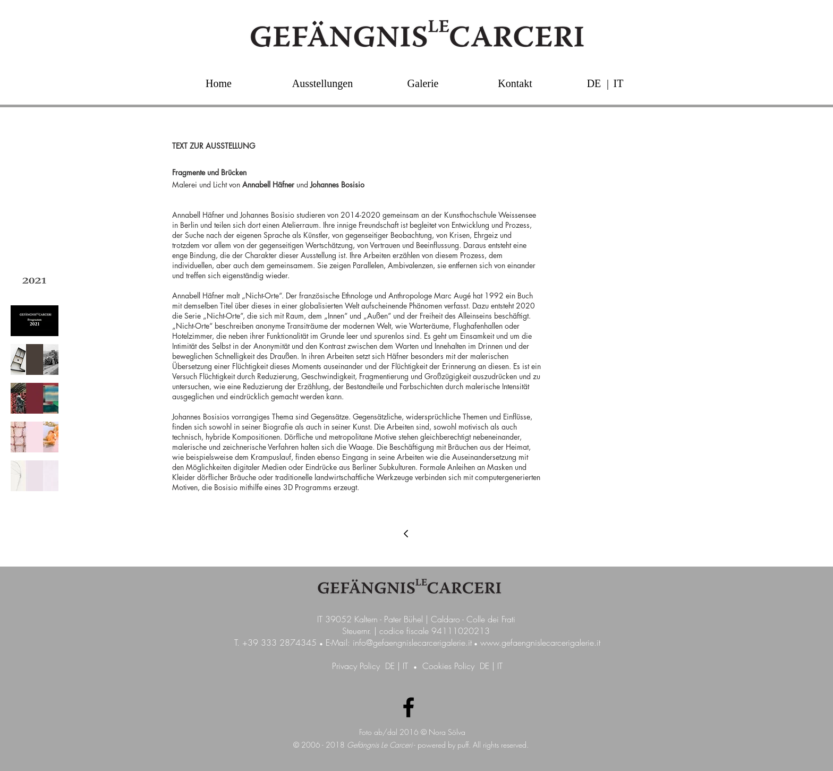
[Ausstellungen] (322, 83)
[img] (34, 282)
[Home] (218, 83)
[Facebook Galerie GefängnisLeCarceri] (408, 707)
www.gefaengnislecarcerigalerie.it (540, 642)
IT (405, 666)
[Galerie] (423, 83)
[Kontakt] (515, 83)
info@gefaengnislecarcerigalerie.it (412, 642)
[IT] (618, 83)
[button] (607, 83)
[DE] (593, 83)
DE (390, 666)
